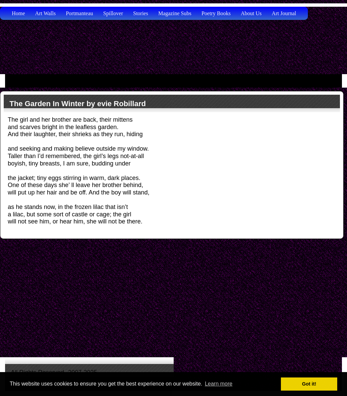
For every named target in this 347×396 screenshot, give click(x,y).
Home (18, 13)
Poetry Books (216, 13)
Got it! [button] (309, 384)
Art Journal (284, 13)
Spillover (113, 13)
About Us (251, 13)
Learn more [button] (218, 384)
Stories (140, 13)
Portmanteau (79, 13)
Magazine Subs (174, 13)
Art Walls (45, 13)
